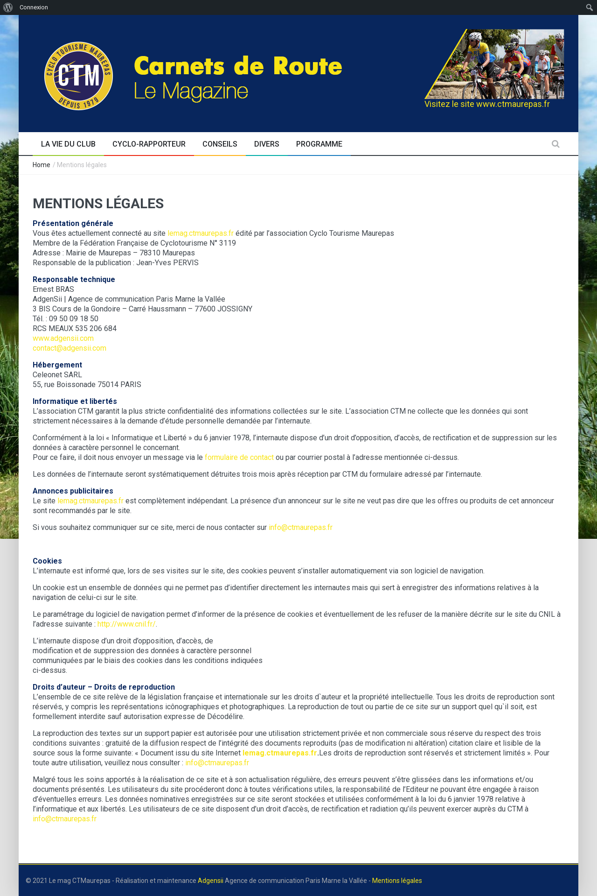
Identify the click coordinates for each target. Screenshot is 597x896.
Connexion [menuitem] (34, 7)
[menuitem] (8, 7)
